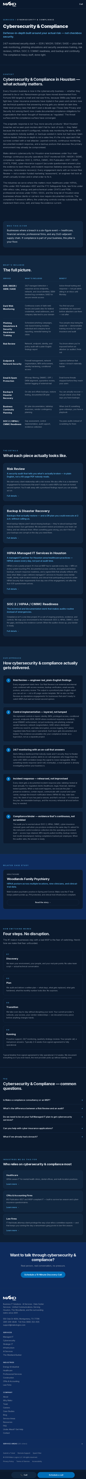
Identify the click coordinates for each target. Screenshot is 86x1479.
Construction (8, 1378)
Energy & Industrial (11, 1367)
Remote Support (24, 1453)
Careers (6, 1408)
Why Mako (7, 1400)
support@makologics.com (14, 1325)
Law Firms (7, 1385)
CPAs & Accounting (11, 1381)
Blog (5, 1415)
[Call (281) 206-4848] (23, 1475)
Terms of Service (23, 1461)
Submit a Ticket (9, 1453)
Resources (7, 1422)
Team (5, 1404)
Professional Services (12, 1374)
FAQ (5, 1426)
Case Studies (8, 1411)
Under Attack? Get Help (13, 1429)
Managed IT (8, 1337)
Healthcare (7, 1370)
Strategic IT (8, 1344)
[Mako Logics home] (9, 4)
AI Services (8, 1351)
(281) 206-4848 (10, 1322)
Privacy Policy (8, 1461)
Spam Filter (37, 1453)
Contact (6, 1433)
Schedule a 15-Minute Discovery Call (43, 1274)
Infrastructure (8, 1348)
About (5, 1397)
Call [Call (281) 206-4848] (81, 4)
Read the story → (43, 902)
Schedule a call (56, 1475)
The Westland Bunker (12, 1355)
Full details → (13, 496)
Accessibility (37, 1461)
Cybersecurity (9, 1340)
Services (8, 20)
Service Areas (9, 1418)
